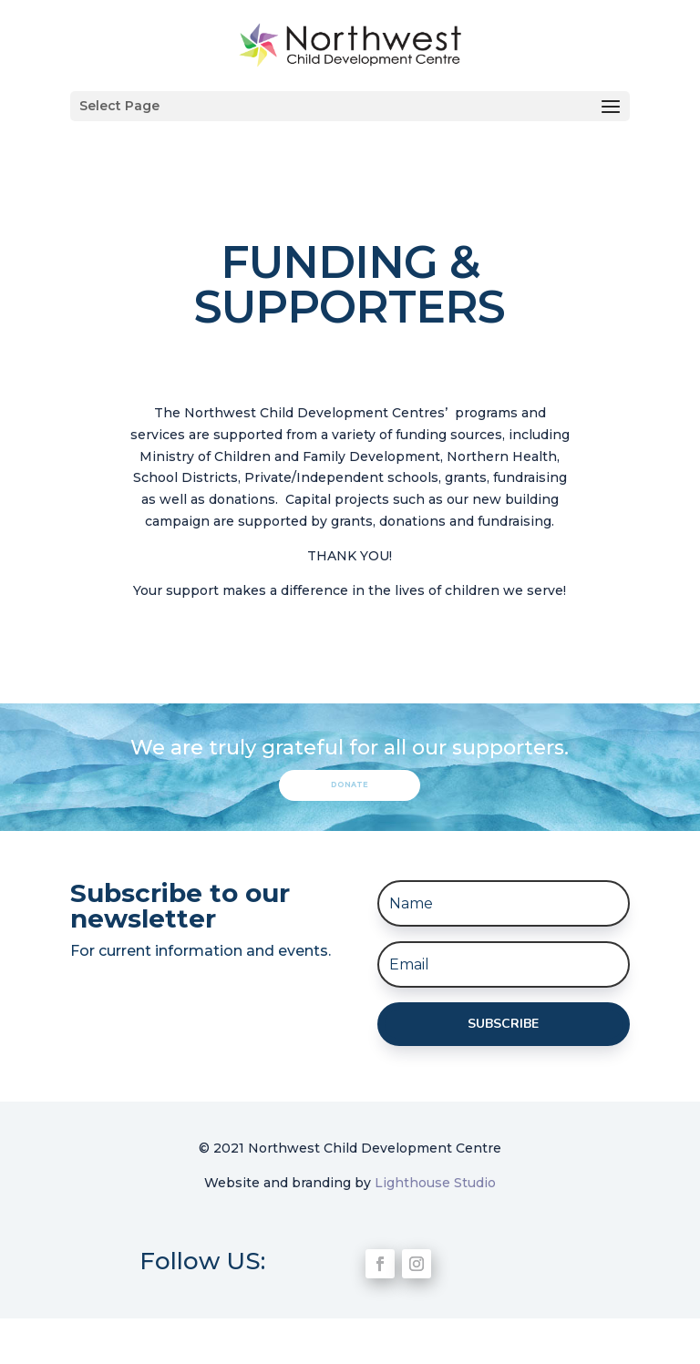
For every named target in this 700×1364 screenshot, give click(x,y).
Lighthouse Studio (435, 1182)
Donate (349, 784)
